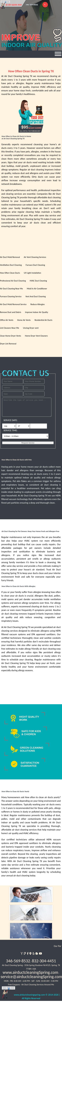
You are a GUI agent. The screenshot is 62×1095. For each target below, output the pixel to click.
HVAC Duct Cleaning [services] (38, 280)
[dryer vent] (31, 912)
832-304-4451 (44, 961)
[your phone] (34, 381)
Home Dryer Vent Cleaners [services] (36, 336)
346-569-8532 (18, 961)
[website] (8, 994)
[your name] (12, 381)
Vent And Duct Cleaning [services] (35, 296)
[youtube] (40, 953)
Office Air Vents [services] (6, 320)
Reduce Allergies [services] (37, 304)
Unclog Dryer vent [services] (31, 328)
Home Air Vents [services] (24, 320)
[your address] (12, 387)
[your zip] (34, 393)
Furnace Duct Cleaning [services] (35, 265)
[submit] (28, 442)
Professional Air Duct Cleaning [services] (13, 280)
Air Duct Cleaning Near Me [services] (11, 288)
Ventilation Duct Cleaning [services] (11, 265)
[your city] (34, 387)
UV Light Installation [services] (32, 273)
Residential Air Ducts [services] (43, 320)
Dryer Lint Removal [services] (8, 343)
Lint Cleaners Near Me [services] (9, 328)
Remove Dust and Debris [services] (10, 312)
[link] (31, 930)
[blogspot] (36, 953)
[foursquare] (24, 953)
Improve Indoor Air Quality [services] (36, 312)
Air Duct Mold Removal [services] (10, 257)
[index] (31, 894)
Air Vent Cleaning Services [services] (35, 257)
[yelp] (33, 953)
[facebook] (27, 953)
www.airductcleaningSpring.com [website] (30, 972)
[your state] (12, 393)
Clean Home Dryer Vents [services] (10, 336)
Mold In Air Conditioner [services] (37, 288)
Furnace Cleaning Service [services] (10, 296)
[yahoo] (21, 953)
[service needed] (26, 407)
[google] (30, 953)
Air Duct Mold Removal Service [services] (13, 304)
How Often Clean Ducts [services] (10, 273)
